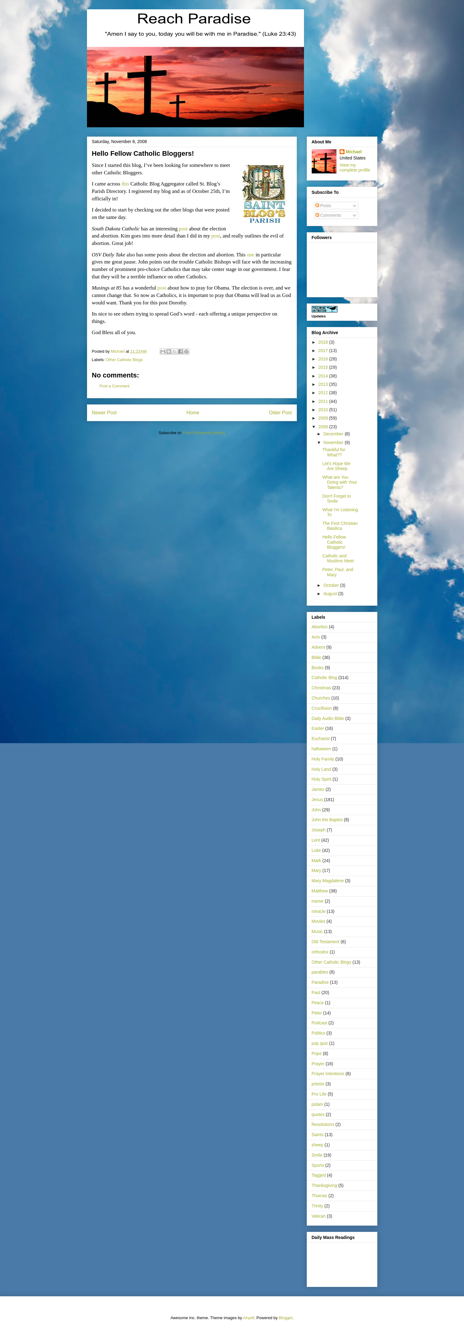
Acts (316, 636)
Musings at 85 (107, 288)
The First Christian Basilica (340, 526)
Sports (318, 1165)
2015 (323, 367)
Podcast (319, 1022)
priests (318, 1083)
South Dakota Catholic (116, 229)
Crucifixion (322, 708)
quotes (318, 1114)
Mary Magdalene (328, 880)
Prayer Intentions (328, 1073)
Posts (323, 205)
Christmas (321, 687)
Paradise (320, 982)
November (334, 442)
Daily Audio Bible (328, 718)
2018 (323, 342)
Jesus (317, 799)
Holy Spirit (322, 779)
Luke (316, 850)
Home (192, 412)
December (334, 433)
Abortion (320, 626)
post (183, 229)
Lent (316, 840)
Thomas (319, 1195)
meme (318, 901)
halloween (321, 748)
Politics (318, 1033)
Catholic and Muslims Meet (337, 558)
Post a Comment (115, 386)
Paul (316, 992)
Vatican (319, 1216)
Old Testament (326, 941)
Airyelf (248, 1317)
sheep (317, 1144)
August (330, 593)
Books (318, 667)
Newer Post (104, 412)
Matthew (320, 890)
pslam (317, 1104)
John (316, 809)
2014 (323, 375)
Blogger (286, 1317)
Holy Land (321, 769)
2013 (323, 384)
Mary (316, 870)
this (125, 184)
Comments (328, 215)
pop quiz (320, 1043)
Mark (316, 860)
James (318, 789)
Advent (318, 647)
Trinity (317, 1205)
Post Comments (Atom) (204, 432)
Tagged (319, 1175)
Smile (317, 1155)
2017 (323, 350)
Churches (321, 698)
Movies (318, 921)
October (331, 585)
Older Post (280, 412)
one (250, 255)
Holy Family (323, 759)
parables (320, 972)
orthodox (320, 951)
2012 (323, 392)
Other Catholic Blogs (124, 359)
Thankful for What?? (333, 452)
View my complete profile (355, 167)
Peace (318, 1002)
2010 (323, 409)
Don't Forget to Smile (336, 499)
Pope (317, 1053)
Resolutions (323, 1124)
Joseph (319, 829)
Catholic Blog (324, 677)
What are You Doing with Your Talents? (339, 482)
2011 (323, 401)
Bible (316, 657)
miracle (319, 911)
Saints (318, 1134)
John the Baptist (327, 819)
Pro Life (319, 1094)
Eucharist (321, 738)
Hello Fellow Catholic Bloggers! (334, 542)
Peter (317, 1012)
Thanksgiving (324, 1185)
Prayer (318, 1063)
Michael (354, 151)
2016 (323, 358)
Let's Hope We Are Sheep (336, 466)
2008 (323, 426)
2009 (323, 418)
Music (317, 931)
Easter (318, 728)
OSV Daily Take (108, 255)
